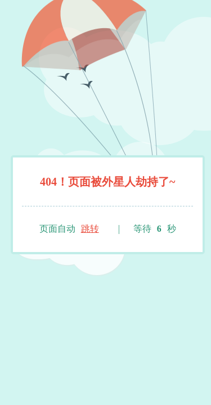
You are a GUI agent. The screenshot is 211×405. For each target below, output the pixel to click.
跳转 (90, 228)
